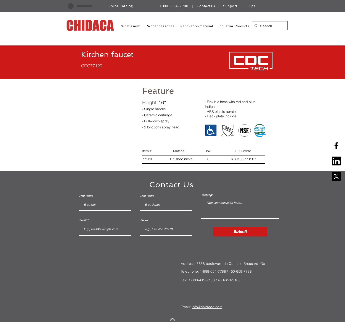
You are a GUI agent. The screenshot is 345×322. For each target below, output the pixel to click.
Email (82, 220)
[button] (100, 124)
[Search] (269, 25)
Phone (144, 220)
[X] (336, 176)
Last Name (147, 195)
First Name (86, 195)
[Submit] (240, 231)
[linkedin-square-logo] (336, 161)
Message (207, 195)
